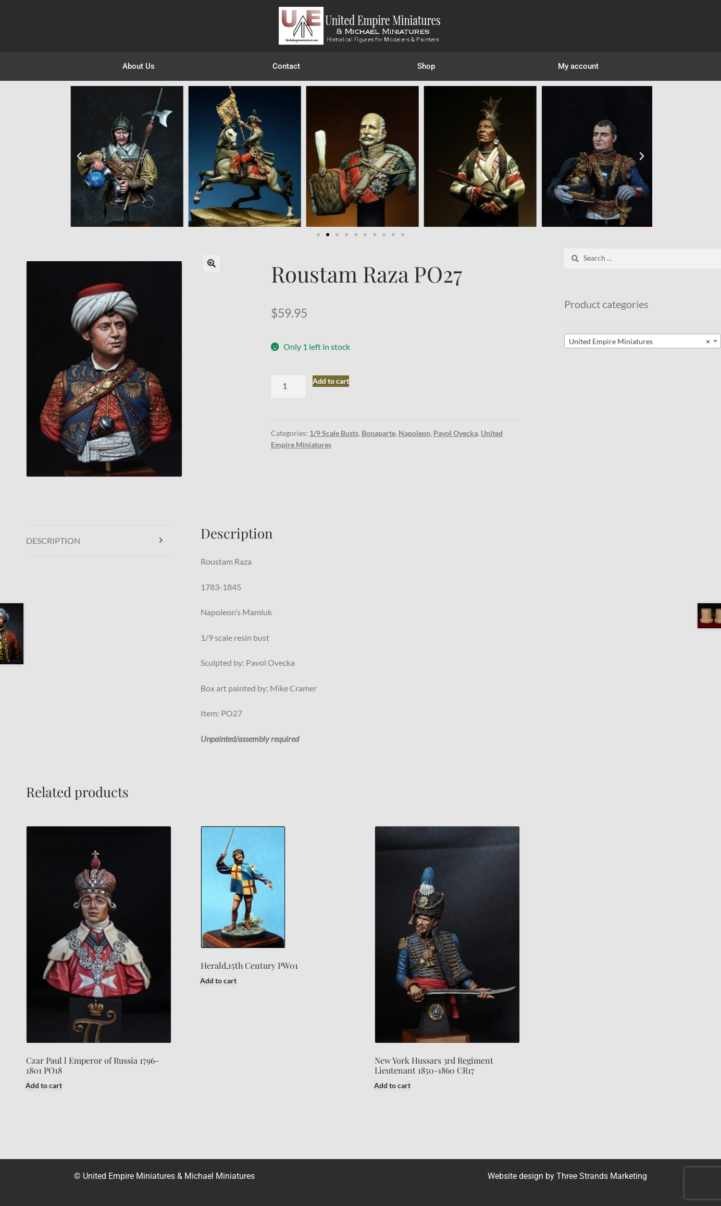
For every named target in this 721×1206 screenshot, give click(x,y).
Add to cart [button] (44, 1085)
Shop (428, 66)
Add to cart (331, 380)
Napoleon (414, 433)
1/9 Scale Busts (333, 433)
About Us (138, 66)
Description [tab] (53, 540)
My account (578, 66)
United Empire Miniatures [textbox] (639, 341)
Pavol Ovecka (455, 433)
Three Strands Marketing (601, 1176)
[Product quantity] (288, 386)
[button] (79, 156)
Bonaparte (378, 433)
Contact (286, 66)
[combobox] (642, 341)
